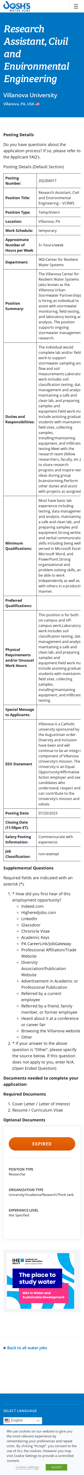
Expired (42, 1144)
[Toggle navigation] (76, 6)
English (14, 1420)
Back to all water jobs (25, 1347)
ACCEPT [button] (56, 1467)
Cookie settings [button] (27, 1467)
